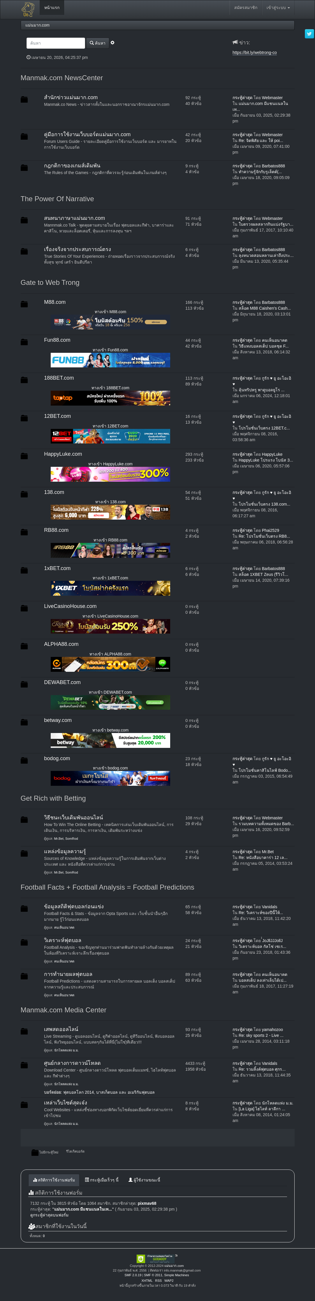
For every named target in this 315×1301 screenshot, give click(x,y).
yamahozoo (272, 1029)
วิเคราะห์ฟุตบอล (62, 940)
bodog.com (57, 758)
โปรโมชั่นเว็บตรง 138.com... (264, 504)
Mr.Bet (59, 838)
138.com (54, 492)
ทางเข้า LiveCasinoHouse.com (110, 616)
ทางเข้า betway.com (110, 730)
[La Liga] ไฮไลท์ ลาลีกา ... (262, 1109)
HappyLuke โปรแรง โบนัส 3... (266, 460)
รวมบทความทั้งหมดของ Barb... (266, 823)
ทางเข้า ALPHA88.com (110, 654)
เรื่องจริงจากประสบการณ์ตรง (77, 249)
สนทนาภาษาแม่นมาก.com (74, 218)
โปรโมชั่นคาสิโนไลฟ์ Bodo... (265, 770)
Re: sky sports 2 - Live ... (261, 1035)
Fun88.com (57, 340)
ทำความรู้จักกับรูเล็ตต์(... (260, 171)
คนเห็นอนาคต (274, 340)
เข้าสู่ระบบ (278, 7)
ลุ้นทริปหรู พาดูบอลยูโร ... (261, 390)
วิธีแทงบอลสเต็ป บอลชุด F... (263, 346)
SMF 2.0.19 (132, 1275)
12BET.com (57, 416)
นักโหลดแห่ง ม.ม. (66, 1050)
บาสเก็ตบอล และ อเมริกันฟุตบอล (125, 1092)
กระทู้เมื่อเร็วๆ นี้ (102, 1179)
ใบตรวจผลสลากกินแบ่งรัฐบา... (266, 224)
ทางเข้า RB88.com (110, 540)
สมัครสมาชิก (245, 7)
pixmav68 (147, 1203)
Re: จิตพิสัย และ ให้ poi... (261, 140)
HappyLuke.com (63, 454)
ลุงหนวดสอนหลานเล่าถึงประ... (266, 255)
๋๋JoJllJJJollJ (272, 940)
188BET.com (59, 378)
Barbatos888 (273, 166)
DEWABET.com (62, 682)
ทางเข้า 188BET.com (110, 387)
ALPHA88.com (61, 644)
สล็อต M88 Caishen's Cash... (265, 308)
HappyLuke (272, 454)
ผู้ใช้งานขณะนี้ (144, 1179)
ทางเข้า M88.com (110, 311)
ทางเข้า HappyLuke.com (110, 464)
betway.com (58, 720)
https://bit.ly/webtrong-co (255, 52)
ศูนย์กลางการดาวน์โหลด (72, 1063)
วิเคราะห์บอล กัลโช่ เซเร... (262, 946)
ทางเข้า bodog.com (110, 768)
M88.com (55, 302)
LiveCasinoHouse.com (70, 606)
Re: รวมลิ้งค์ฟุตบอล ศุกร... (262, 1069)
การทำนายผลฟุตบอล (68, 974)
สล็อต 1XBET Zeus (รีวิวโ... (263, 574)
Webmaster (272, 97)
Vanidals (269, 906)
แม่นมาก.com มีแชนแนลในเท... (83, 1209)
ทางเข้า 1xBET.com (110, 578)
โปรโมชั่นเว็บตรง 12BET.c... (264, 428)
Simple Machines (176, 1275)
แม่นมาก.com (174, 1265)
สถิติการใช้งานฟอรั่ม (54, 1179)
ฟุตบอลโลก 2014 (78, 1092)
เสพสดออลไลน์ (61, 1029)
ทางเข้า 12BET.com (110, 426)
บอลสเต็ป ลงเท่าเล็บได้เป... (263, 980)
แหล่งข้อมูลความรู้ (65, 851)
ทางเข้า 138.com (110, 501)
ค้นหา (97, 43)
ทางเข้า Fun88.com (110, 350)
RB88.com (56, 530)
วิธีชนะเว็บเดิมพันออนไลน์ (73, 817)
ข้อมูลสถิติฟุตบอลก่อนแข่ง (74, 906)
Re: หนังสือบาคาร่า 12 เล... (263, 857)
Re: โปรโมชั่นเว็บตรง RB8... (264, 536)
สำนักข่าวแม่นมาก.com (71, 97)
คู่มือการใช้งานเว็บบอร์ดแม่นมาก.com (87, 134)
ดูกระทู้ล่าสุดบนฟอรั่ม (49, 1215)
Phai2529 (270, 530)
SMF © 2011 (153, 1275)
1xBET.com (57, 568)
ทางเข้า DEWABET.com (110, 692)
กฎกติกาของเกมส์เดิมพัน (72, 166)
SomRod (71, 838)
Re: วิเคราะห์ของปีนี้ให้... (261, 912)
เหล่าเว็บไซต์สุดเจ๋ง (65, 1103)
